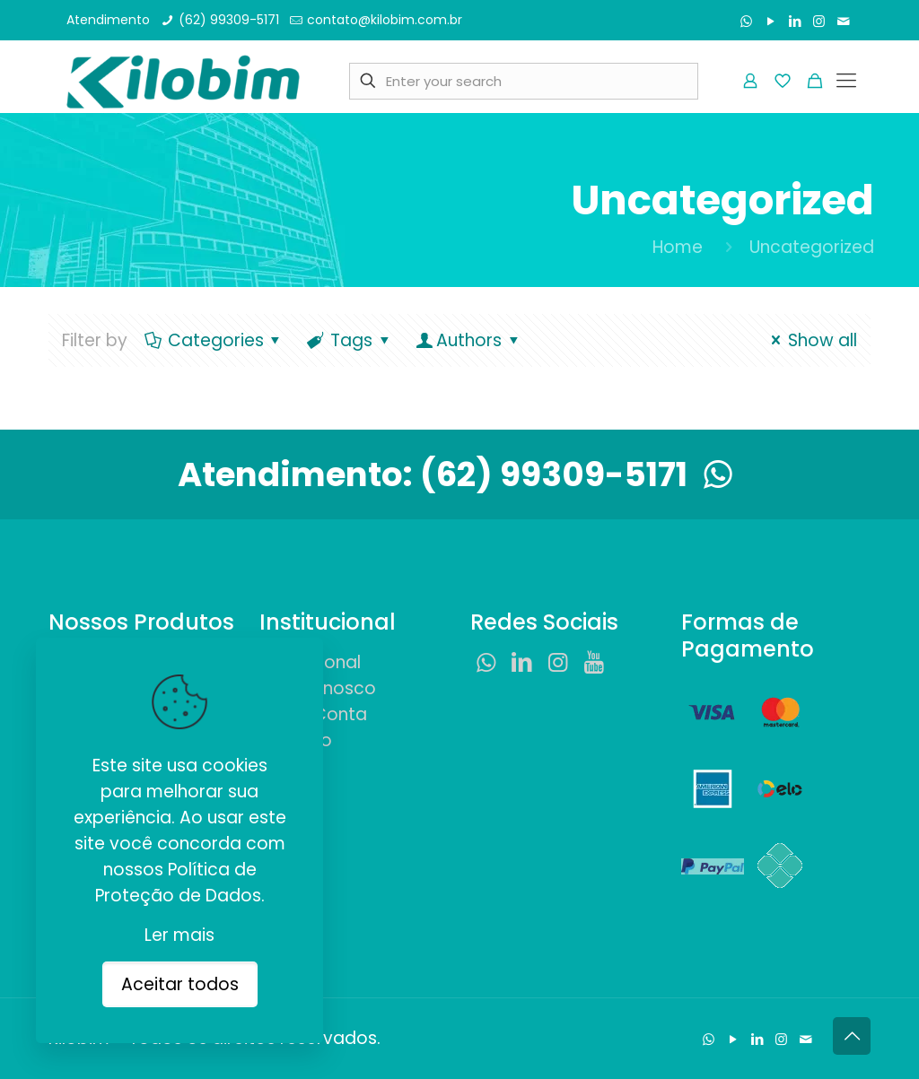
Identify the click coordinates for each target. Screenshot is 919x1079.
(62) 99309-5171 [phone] (229, 20)
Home (677, 247)
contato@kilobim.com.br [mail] (384, 20)
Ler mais (179, 935)
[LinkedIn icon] (794, 21)
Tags (349, 340)
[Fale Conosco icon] (843, 21)
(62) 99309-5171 (580, 474)
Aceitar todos (180, 984)
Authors (468, 340)
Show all (810, 340)
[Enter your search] (523, 81)
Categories (214, 340)
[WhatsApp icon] (746, 21)
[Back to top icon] (852, 1036)
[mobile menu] (846, 80)
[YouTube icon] (770, 21)
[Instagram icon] (819, 21)
